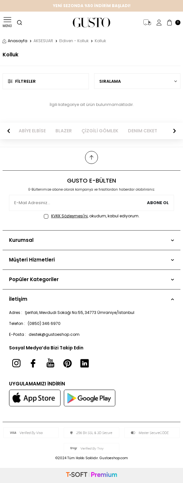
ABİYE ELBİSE (32, 131)
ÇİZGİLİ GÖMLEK (100, 131)
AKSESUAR (43, 40)
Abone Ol (158, 203)
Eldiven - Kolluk (74, 40)
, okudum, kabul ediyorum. (92, 216)
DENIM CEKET (142, 131)
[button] (9, 131)
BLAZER (63, 131)
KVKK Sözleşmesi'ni (69, 216)
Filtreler (22, 81)
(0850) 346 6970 (44, 323)
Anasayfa (15, 40)
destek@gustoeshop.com (54, 334)
